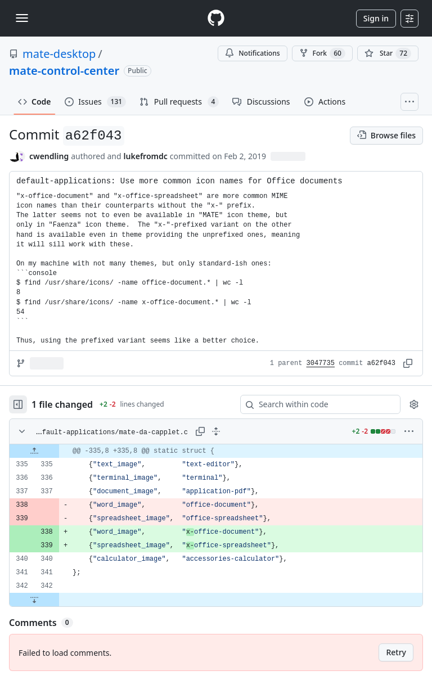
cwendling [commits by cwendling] (49, 156)
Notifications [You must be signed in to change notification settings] (252, 53)
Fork (322, 53)
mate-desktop (59, 53)
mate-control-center (64, 70)
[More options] (409, 431)
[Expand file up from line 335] (34, 451)
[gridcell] (216, 451)
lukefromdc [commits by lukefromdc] (146, 156)
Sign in (376, 18)
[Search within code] (315, 404)
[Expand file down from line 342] (34, 599)
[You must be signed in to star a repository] (387, 53)
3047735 (321, 363)
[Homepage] (216, 18)
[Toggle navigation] (22, 18)
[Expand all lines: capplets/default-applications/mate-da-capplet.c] (216, 431)
